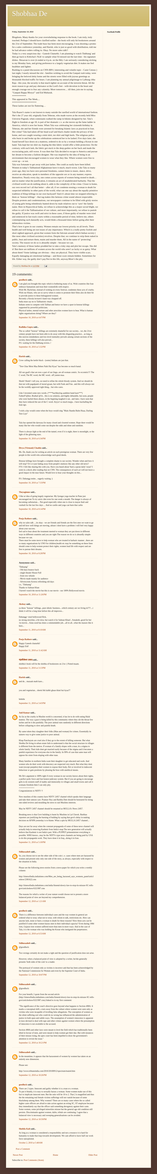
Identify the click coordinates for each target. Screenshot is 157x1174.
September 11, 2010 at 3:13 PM (32, 668)
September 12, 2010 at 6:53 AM (32, 934)
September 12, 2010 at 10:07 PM (32, 975)
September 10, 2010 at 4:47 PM (32, 317)
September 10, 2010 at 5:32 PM (32, 347)
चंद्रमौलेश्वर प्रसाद (25, 660)
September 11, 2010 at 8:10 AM (32, 630)
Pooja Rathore (25, 518)
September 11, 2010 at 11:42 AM (33, 650)
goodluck (23, 280)
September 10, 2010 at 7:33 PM (32, 483)
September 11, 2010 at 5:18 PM (32, 842)
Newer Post (18, 1155)
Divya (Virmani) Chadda (30, 448)
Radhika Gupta (26, 327)
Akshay (22, 604)
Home (55, 1155)
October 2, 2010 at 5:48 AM (30, 1143)
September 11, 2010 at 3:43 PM (32, 703)
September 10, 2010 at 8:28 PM (32, 553)
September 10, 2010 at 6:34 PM (32, 438)
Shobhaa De (29, 14)
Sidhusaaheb (24, 852)
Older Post (93, 1155)
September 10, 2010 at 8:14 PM (32, 509)
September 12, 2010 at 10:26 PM (32, 1075)
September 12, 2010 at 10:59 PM (32, 1119)
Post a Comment (23, 1149)
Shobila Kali (24, 1129)
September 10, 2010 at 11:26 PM (32, 594)
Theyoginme (24, 492)
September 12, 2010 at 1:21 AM (32, 901)
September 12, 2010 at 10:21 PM (32, 1043)
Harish (22, 356)
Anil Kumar (24, 713)
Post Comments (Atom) (34, 1160)
